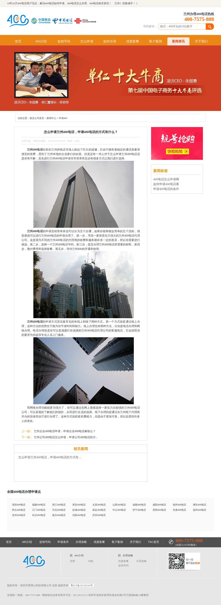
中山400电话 (119, 510)
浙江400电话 (58, 504)
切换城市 (127, 3)
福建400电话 (38, 504)
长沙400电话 (38, 515)
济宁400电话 (139, 510)
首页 (18, 41)
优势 (72, 561)
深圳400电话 (18, 504)
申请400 (63, 118)
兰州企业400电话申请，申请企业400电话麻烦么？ (65, 431)
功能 (90, 561)
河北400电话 (58, 510)
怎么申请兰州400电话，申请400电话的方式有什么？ (51, 457)
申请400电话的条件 (166, 189)
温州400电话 (199, 510)
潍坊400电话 (199, 504)
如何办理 (109, 41)
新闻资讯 (178, 41)
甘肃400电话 (179, 510)
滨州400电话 (99, 515)
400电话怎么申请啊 (166, 179)
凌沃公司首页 (37, 118)
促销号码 (63, 41)
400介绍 (41, 41)
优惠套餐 (132, 41)
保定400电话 (99, 510)
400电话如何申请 (55, 3)
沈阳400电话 (79, 515)
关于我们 (201, 41)
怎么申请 (86, 41)
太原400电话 (99, 504)
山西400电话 (119, 504)
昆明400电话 (159, 510)
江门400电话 (38, 510)
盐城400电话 (79, 510)
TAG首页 (153, 541)
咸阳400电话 (159, 504)
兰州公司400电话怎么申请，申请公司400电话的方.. (65, 437)
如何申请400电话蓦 (166, 184)
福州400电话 (179, 504)
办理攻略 (81, 541)
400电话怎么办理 (77, 3)
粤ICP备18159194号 (82, 585)
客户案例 (155, 41)
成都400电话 (139, 504)
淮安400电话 (79, 504)
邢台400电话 (18, 510)
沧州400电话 (18, 515)
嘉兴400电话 (58, 515)
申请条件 (63, 541)
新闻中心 (51, 118)
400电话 (94, 3)
